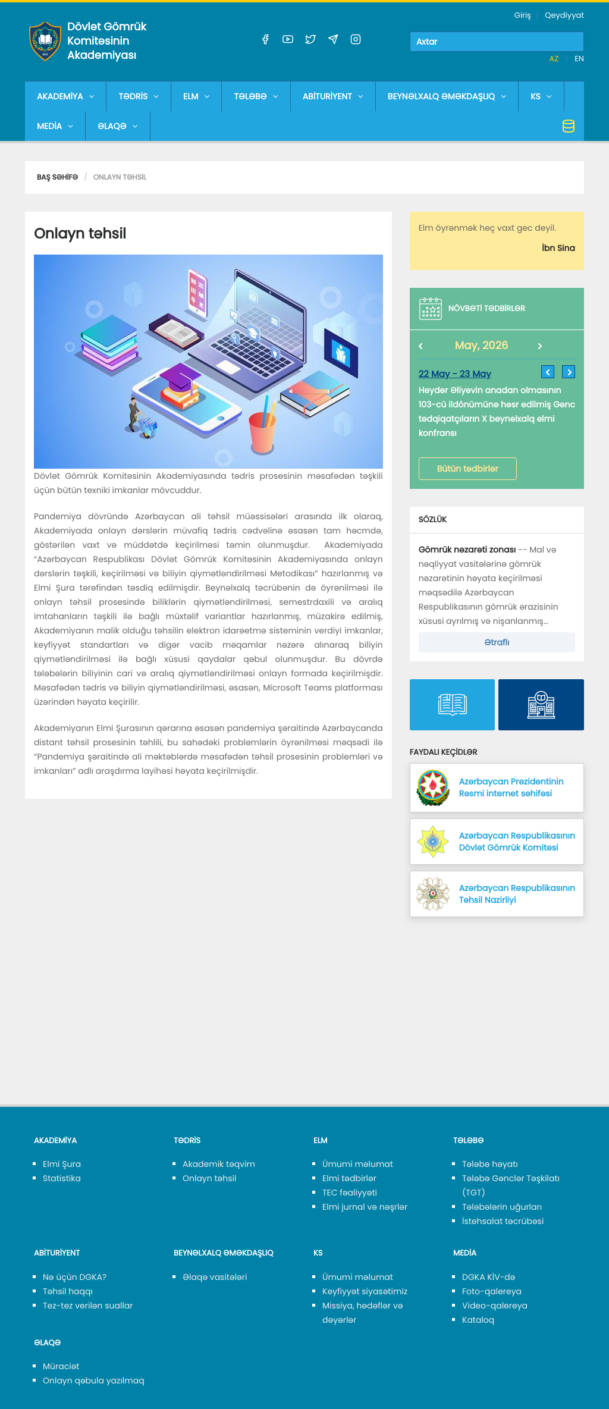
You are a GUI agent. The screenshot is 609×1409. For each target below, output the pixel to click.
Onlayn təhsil (209, 1178)
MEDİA (55, 126)
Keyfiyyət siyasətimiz (364, 1291)
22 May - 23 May (455, 374)
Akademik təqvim (219, 1164)
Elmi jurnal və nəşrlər (364, 1207)
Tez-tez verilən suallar (88, 1305)
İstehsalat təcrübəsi (503, 1221)
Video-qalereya (495, 1305)
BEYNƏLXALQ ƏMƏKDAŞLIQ (447, 96)
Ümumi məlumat (357, 1164)
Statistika (62, 1178)
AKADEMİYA (65, 96)
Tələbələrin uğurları (502, 1207)
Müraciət (61, 1366)
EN (579, 58)
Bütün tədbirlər (467, 469)
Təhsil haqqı (68, 1291)
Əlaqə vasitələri (215, 1277)
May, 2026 (481, 345)
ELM (196, 96)
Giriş (522, 15)
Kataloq (478, 1320)
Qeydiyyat (564, 15)
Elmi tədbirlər (349, 1178)
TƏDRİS (138, 96)
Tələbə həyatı (490, 1164)
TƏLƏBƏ (256, 96)
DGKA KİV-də (489, 1277)
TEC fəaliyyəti (349, 1192)
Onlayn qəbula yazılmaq (94, 1380)
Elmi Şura (62, 1164)
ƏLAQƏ (118, 126)
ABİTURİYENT (333, 96)
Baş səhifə (57, 177)
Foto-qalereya (492, 1291)
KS (541, 96)
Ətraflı (496, 642)
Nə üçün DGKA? (74, 1277)
